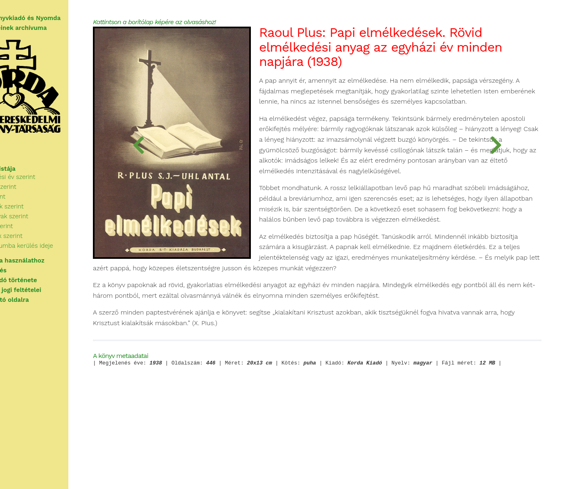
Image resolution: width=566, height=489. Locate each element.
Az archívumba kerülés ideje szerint (65, 258)
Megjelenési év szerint (46, 189)
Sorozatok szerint (39, 248)
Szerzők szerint (36, 199)
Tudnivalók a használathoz (46, 268)
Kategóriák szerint (40, 218)
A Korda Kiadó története (43, 287)
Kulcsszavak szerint (42, 228)
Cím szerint (31, 209)
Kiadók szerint (35, 238)
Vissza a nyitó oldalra (39, 307)
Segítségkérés (27, 277)
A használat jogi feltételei (45, 297)
